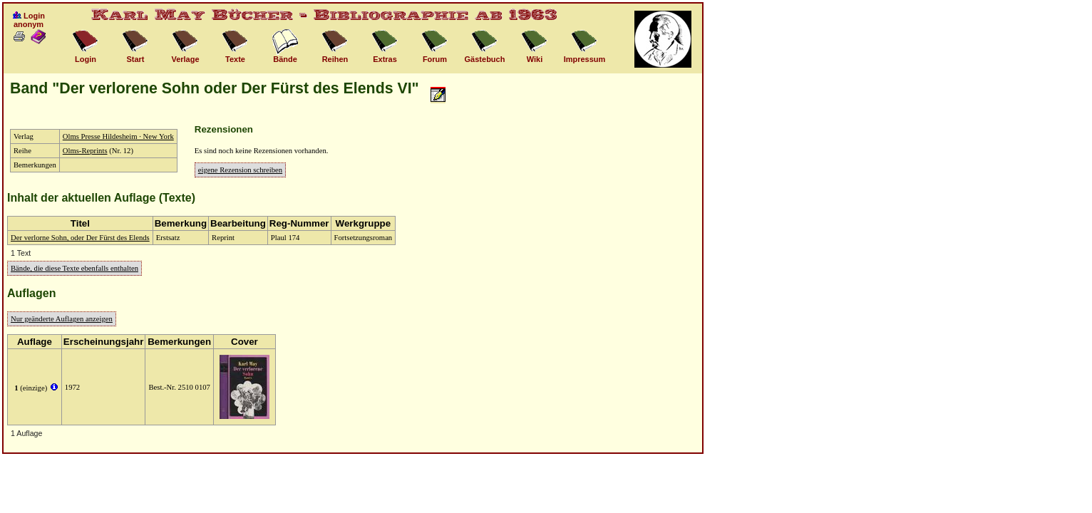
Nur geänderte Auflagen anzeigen (62, 319)
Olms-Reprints (85, 151)
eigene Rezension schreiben (240, 170)
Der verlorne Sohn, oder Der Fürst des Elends (80, 238)
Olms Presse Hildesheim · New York (118, 136)
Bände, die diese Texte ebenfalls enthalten (74, 268)
